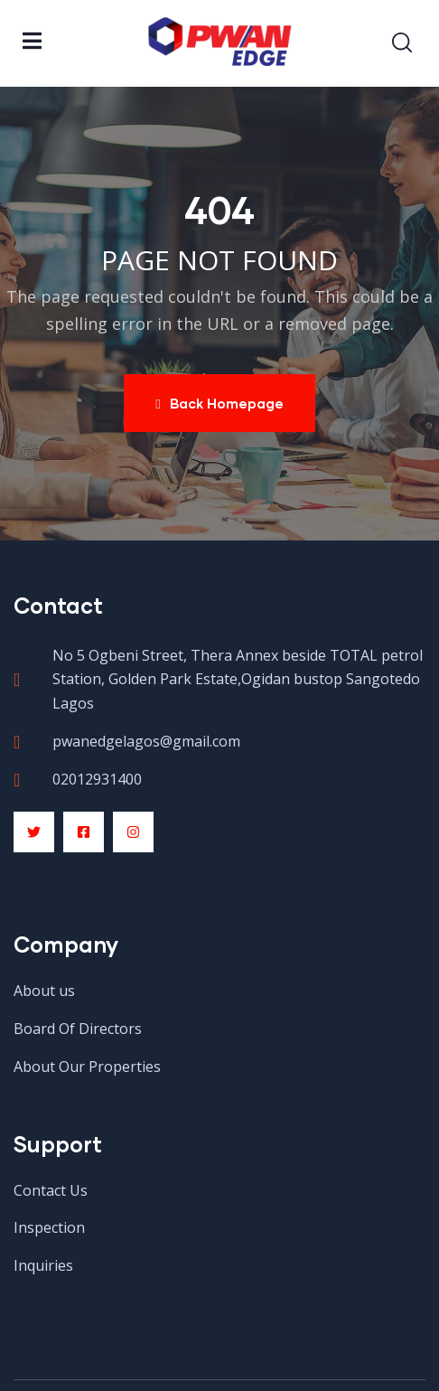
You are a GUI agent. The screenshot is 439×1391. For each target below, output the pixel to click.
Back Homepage (219, 403)
